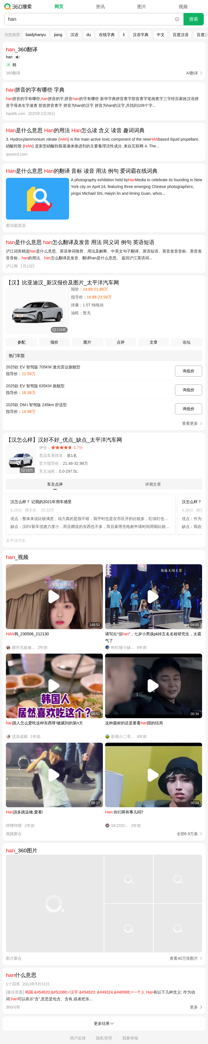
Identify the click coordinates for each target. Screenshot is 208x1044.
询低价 (188, 371)
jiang (58, 34)
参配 (21, 342)
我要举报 (130, 1038)
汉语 (74, 34)
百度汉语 (181, 34)
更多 (194, 1007)
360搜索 (19, 6)
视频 (183, 6)
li (124, 34)
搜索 (193, 19)
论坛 (187, 342)
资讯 (100, 6)
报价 (54, 342)
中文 (161, 34)
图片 (141, 6)
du (89, 34)
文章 (154, 342)
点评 (121, 342)
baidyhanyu (36, 34)
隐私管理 (104, 1038)
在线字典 (107, 34)
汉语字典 (141, 34)
